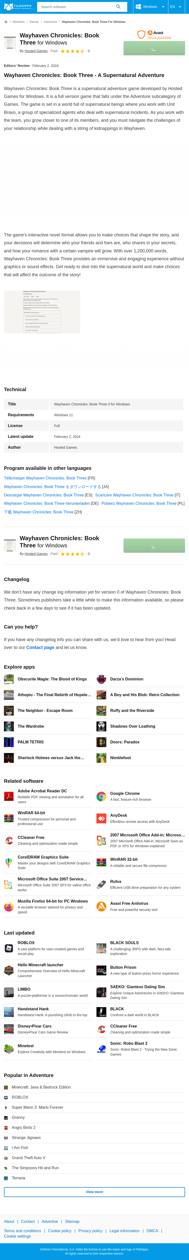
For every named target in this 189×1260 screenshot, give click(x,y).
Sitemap (72, 1221)
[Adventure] (50, 22)
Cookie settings (17, 1236)
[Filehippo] (17, 7)
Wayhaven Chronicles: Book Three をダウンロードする (52, 487)
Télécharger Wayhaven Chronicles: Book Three (45, 478)
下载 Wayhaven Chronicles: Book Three (39, 512)
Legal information (125, 1231)
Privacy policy (91, 1231)
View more (94, 1192)
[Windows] (19, 22)
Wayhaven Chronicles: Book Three (59, 542)
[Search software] (118, 7)
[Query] (82, 7)
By (34, 51)
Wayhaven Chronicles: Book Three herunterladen (47, 503)
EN (176, 7)
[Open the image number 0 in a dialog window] (42, 312)
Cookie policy (59, 1231)
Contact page (40, 647)
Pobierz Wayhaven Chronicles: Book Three (139, 503)
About (9, 1221)
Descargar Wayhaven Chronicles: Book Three (44, 495)
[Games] (34, 22)
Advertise (50, 1221)
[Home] (6, 22)
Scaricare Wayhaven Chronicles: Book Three (134, 495)
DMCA (152, 1231)
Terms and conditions (22, 1231)
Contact (28, 1221)
